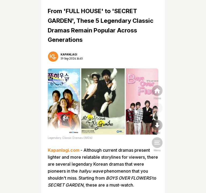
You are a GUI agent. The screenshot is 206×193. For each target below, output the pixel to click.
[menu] (157, 144)
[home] (157, 92)
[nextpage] (157, 127)
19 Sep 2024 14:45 (72, 58)
